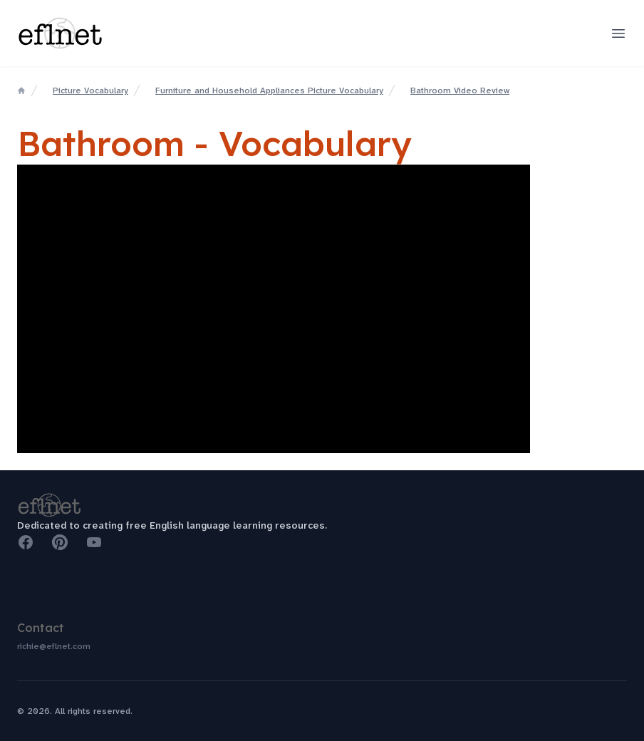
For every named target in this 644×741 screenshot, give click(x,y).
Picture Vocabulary (90, 90)
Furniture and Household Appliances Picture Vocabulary (269, 90)
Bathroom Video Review (459, 90)
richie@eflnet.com (53, 646)
